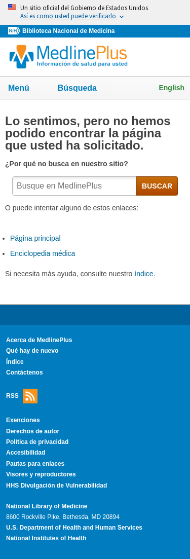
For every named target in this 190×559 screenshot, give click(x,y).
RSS (21, 396)
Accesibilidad (25, 452)
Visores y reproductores (41, 474)
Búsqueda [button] (84, 91)
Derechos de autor (32, 431)
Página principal (35, 238)
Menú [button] (25, 88)
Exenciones (23, 420)
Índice (15, 361)
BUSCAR (157, 186)
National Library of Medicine (46, 506)
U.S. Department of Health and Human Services (74, 527)
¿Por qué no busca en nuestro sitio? (67, 164)
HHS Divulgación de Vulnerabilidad (56, 485)
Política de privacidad (37, 441)
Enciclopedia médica (42, 253)
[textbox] (74, 186)
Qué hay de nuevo (32, 350)
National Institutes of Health (46, 538)
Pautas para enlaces (35, 463)
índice (143, 274)
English (171, 88)
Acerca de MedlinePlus (39, 340)
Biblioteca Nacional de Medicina (68, 30)
